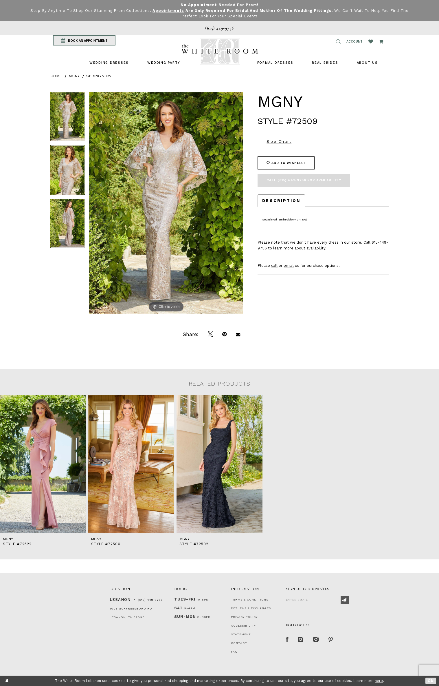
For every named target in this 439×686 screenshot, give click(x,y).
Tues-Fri (184, 599)
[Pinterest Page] (331, 639)
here (379, 680)
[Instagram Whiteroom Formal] (301, 639)
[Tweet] (210, 334)
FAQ (234, 651)
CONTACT (239, 643)
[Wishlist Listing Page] (370, 41)
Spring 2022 (98, 76)
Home (56, 76)
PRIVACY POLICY (244, 617)
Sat (178, 608)
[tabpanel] (67, 118)
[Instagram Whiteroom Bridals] (316, 639)
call (274, 265)
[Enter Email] (317, 599)
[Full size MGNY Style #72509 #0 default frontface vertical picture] (166, 203)
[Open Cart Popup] (381, 41)
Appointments (168, 10)
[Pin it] (224, 334)
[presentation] (43, 464)
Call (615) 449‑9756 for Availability (304, 180)
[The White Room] (219, 51)
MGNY (74, 76)
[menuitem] (109, 62)
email (289, 265)
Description (281, 200)
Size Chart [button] (279, 141)
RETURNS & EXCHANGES (251, 608)
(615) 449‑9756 (150, 599)
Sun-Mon (185, 616)
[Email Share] (238, 334)
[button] (338, 41)
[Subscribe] (345, 600)
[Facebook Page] (287, 639)
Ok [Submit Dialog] (431, 680)
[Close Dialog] (7, 681)
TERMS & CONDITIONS (249, 599)
